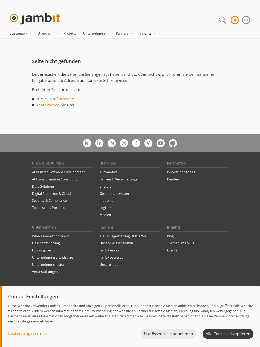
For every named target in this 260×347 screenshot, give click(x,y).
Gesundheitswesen (114, 193)
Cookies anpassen (24, 333)
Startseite (65, 98)
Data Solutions (43, 186)
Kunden (173, 179)
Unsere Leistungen (48, 163)
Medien (105, 215)
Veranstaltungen (45, 271)
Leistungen (20, 33)
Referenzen (176, 163)
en (246, 20)
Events (172, 250)
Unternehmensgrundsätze (52, 257)
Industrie (106, 200)
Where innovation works (51, 236)
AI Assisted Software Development (58, 172)
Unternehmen (96, 33)
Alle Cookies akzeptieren (228, 333)
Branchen (47, 33)
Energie (105, 186)
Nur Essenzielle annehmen (168, 333)
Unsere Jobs (109, 264)
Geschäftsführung (46, 243)
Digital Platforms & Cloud (51, 193)
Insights (147, 33)
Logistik (105, 207)
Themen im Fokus (180, 243)
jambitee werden (113, 257)
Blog (170, 236)
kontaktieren (48, 105)
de (235, 20)
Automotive (109, 172)
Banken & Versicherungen (120, 179)
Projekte (70, 33)
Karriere (124, 33)
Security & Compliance (49, 200)
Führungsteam (43, 250)
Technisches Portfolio (48, 207)
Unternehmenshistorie (49, 264)
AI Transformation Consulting (54, 179)
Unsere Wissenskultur (116, 243)
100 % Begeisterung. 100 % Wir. (123, 236)
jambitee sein (110, 250)
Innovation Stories (181, 172)
